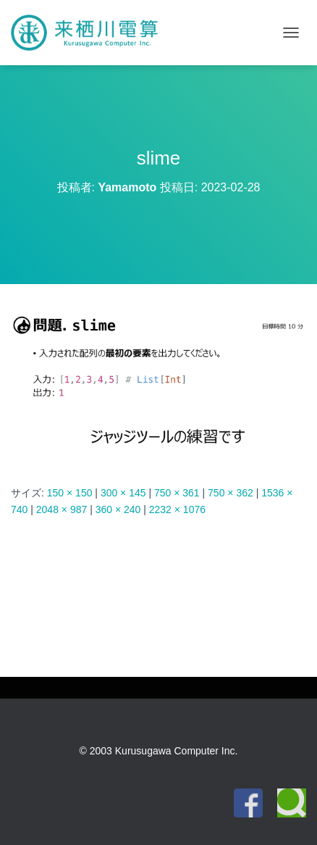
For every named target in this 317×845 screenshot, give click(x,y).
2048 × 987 (61, 509)
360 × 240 (118, 509)
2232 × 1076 (177, 509)
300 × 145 (123, 493)
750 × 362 (230, 493)
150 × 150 (70, 493)
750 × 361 (177, 493)
